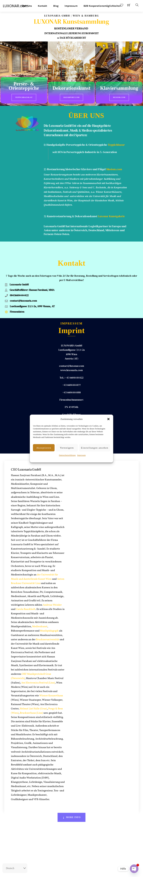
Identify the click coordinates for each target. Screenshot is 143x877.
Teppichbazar (116, 143)
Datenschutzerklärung (67, 455)
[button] (108, 419)
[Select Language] (14, 868)
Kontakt (42, 5)
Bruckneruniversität (47, 626)
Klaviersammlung (119, 88)
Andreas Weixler (52, 591)
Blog (55, 5)
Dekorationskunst (72, 88)
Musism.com (119, 97)
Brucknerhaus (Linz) (31, 699)
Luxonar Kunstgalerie (111, 215)
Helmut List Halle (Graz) (33, 695)
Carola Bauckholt (25, 596)
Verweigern (67, 448)
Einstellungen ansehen (94, 448)
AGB (79, 871)
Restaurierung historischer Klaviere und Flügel (76, 168)
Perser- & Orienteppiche (24, 86)
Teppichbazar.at (23, 97)
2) (45, 168)
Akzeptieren (43, 448)
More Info (71, 803)
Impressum (81, 455)
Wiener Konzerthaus (51, 682)
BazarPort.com (72, 97)
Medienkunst (39, 613)
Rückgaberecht (54, 871)
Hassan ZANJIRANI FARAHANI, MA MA (71, 408)
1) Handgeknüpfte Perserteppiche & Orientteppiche (75, 143)
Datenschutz (90, 871)
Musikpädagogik (49, 617)
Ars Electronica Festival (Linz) (38, 669)
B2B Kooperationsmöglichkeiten (102, 5)
